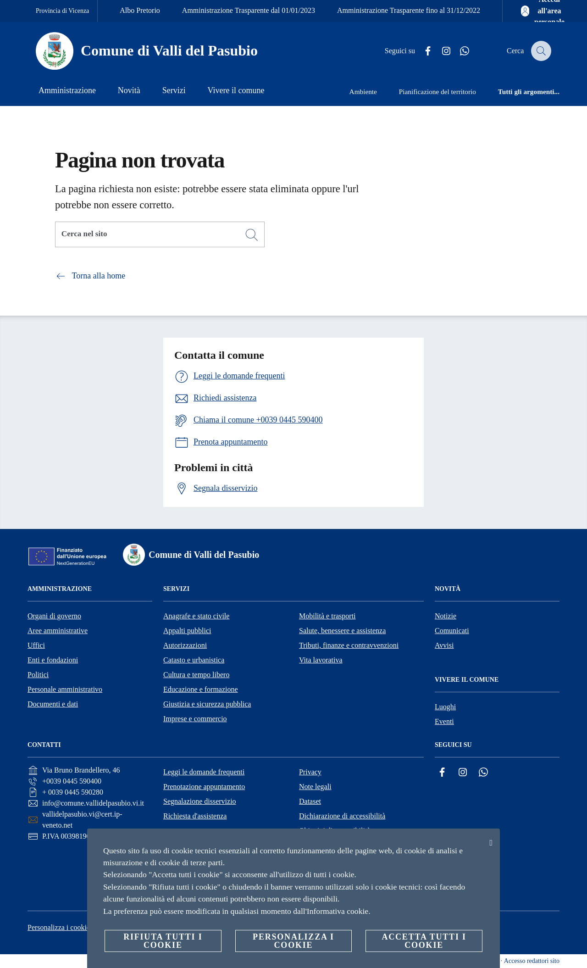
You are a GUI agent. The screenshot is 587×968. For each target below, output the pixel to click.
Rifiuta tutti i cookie (162, 941)
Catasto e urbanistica (193, 660)
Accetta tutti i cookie (424, 941)
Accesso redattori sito (531, 960)
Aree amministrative (58, 630)
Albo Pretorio (140, 10)
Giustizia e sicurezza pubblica (207, 704)
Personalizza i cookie (59, 927)
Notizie (445, 616)
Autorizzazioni (185, 645)
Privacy (310, 772)
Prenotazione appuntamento (204, 786)
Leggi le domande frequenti (203, 772)
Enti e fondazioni (53, 660)
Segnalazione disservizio (199, 801)
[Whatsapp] (459, 51)
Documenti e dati (53, 704)
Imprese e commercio (195, 719)
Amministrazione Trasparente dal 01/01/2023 (248, 10)
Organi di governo (54, 616)
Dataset (310, 801)
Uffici (36, 645)
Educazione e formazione (200, 689)
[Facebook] (422, 51)
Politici (38, 675)
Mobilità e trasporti (327, 616)
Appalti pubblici (187, 630)
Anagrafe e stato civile (196, 616)
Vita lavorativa (321, 660)
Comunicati (452, 630)
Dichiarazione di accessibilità (342, 816)
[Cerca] (540, 51)
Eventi (444, 721)
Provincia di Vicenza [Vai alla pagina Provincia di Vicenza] (62, 10)
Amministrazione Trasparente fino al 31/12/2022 (408, 10)
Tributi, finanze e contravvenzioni (349, 645)
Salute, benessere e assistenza (342, 630)
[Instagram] (441, 51)
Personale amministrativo (65, 689)
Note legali (315, 786)
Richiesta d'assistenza (195, 816)
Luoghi (445, 707)
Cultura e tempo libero (196, 675)
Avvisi (444, 645)
